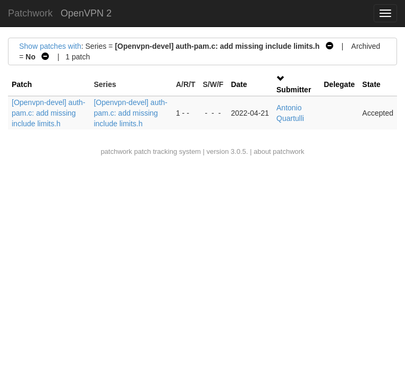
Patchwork (30, 13)
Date (239, 84)
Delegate (339, 84)
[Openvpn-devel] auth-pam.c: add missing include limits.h (49, 113)
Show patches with (50, 46)
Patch (22, 84)
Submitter (293, 89)
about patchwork (279, 151)
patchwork (116, 151)
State (371, 84)
